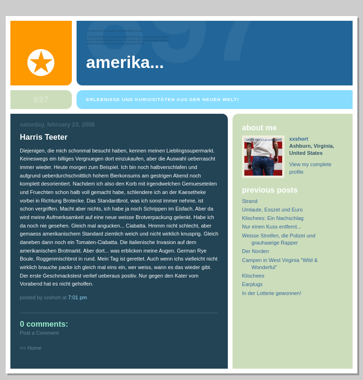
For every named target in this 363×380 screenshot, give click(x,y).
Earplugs (252, 284)
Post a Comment (39, 333)
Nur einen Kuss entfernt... (271, 226)
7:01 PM (77, 297)
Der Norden (255, 251)
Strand (250, 201)
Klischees (253, 276)
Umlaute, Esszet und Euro (272, 209)
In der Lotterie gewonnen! (271, 293)
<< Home (30, 348)
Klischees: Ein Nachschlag (272, 218)
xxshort (298, 139)
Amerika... (125, 62)
